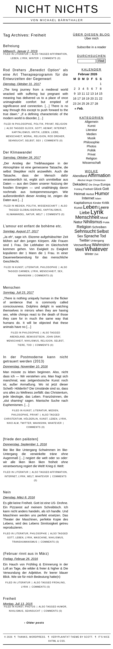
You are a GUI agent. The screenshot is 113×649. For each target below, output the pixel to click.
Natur (30, 214)
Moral (28, 136)
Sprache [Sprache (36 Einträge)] (91, 236)
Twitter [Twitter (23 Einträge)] (84, 240)
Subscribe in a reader (91, 47)
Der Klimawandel (17, 152)
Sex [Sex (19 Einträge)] (80, 236)
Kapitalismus (21, 132)
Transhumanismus (24, 542)
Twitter (25, 423)
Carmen (24, 271)
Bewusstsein (36, 337)
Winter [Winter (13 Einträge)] (89, 254)
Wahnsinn (24, 275)
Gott (38, 128)
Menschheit (14, 136)
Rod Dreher (56, 136)
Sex (38, 140)
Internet (60, 128)
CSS (62, 641)
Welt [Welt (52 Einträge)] (79, 249)
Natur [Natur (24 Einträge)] (77, 222)
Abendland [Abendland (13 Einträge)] (80, 176)
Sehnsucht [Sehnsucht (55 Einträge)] (85, 231)
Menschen (11, 287)
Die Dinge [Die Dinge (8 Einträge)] (94, 184)
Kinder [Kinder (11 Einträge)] (97, 202)
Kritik (36, 132)
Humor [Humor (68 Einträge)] (102, 193)
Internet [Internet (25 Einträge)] (88, 198)
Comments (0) (51, 58)
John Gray (53, 337)
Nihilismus (32, 341)
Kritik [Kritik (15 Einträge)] (105, 202)
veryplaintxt (60, 637)
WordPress (37, 637)
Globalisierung (31, 210)
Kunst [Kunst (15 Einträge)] (78, 207)
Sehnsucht (15, 140)
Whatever (55, 423)
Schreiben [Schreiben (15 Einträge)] (99, 227)
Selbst (30, 140)
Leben (14, 58)
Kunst (19, 267)
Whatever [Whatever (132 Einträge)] (96, 249)
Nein (7, 492)
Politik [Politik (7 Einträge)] (106, 222)
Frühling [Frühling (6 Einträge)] (78, 189)
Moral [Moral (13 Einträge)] (104, 217)
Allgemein (91, 121)
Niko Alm (13, 423)
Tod (29, 345)
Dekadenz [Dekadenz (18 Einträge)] (80, 184)
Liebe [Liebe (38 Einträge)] (84, 212)
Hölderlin (31, 419)
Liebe (55, 132)
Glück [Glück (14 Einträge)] (97, 189)
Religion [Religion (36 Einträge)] (84, 227)
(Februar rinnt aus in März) (26, 553)
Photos (30, 607)
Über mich (92, 38)
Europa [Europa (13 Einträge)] (105, 184)
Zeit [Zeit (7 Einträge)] (96, 254)
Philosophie (23, 124)
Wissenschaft (47, 206)
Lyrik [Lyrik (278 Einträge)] (97, 211)
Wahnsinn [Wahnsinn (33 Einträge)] (101, 244)
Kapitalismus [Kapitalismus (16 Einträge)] (83, 202)
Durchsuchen (91, 56)
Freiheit (9, 598)
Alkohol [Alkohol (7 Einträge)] (81, 180)
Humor (61, 607)
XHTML (52, 641)
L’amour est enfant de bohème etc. (32, 226)
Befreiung (11, 46)
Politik (39, 124)
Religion (61, 124)
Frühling (58, 582)
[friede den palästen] (20, 439)
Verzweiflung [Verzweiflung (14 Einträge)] (82, 245)
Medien (20, 206)
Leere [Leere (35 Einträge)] (103, 207)
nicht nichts (57, 9)
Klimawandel (16, 214)
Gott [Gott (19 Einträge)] (105, 189)
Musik (92, 138)
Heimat (47, 128)
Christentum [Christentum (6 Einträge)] (99, 180)
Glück (29, 128)
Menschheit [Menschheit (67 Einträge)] (87, 217)
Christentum (13, 419)
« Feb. (79, 108)
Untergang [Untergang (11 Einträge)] (97, 240)
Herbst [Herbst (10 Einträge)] (90, 194)
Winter (34, 58)
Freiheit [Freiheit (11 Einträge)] (88, 189)
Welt (39, 214)
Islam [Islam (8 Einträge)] (98, 198)
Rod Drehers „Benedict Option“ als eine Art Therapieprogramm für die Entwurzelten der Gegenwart (35, 74)
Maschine (40, 537)
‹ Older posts (34, 622)
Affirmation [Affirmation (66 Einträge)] (99, 175)
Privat (49, 124)
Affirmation (58, 54)
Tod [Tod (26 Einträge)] (103, 236)
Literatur (21, 54)
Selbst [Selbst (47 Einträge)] (103, 231)
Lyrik (23, 58)
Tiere (21, 345)
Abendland (17, 337)
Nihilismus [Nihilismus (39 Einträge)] (92, 221)
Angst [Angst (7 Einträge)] (89, 180)
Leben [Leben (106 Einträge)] (90, 207)
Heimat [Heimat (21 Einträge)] (79, 194)
